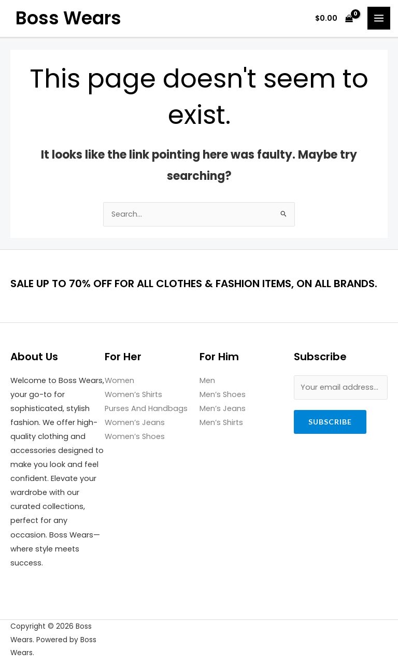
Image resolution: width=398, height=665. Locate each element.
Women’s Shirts (133, 394)
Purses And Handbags (146, 408)
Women (119, 380)
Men (207, 380)
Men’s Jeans (223, 408)
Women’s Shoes (135, 436)
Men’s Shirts (221, 422)
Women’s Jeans (135, 422)
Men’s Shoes (223, 394)
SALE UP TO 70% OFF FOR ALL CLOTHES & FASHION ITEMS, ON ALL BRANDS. (193, 283)
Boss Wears (68, 18)
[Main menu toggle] (378, 18)
